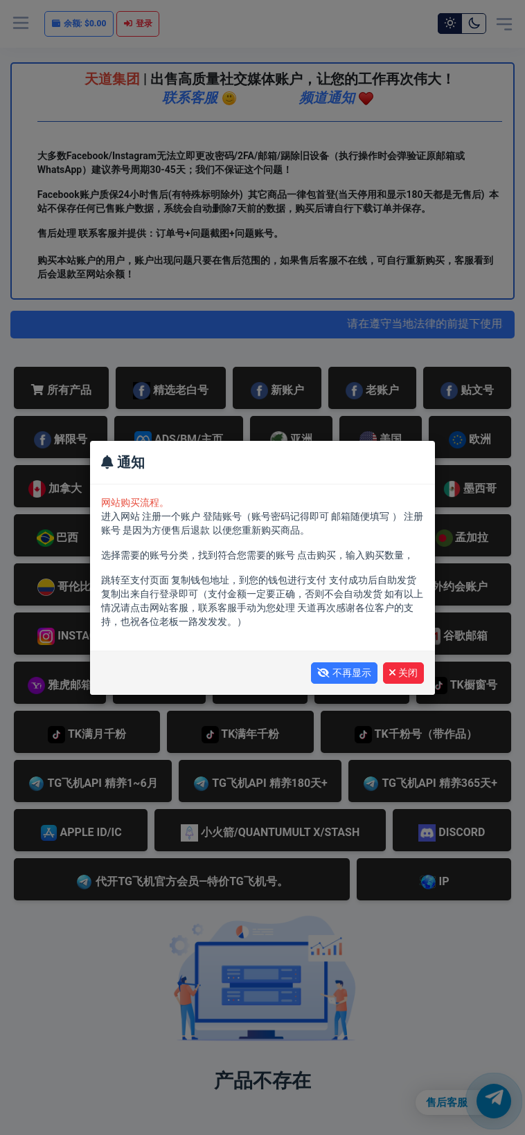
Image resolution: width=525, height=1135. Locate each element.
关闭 (403, 672)
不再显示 (344, 672)
